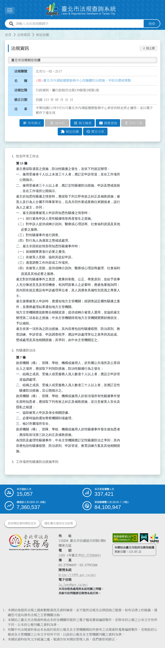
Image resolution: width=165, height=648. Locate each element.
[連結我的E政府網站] (144, 538)
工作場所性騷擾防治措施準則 (37, 461)
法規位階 (20, 90)
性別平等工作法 (27, 156)
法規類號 (20, 71)
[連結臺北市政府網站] (154, 539)
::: (2, 32)
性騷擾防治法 (26, 350)
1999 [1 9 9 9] (62, 555)
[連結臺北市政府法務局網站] (29, 542)
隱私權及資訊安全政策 (59, 523)
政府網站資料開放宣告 (22, 523)
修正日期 (20, 99)
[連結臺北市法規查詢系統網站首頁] (81, 10)
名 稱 (20, 80)
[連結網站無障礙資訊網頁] (125, 538)
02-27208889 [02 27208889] (90, 555)
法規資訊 (23, 34)
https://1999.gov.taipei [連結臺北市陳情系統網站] (77, 575)
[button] (10, 10)
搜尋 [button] (152, 23)
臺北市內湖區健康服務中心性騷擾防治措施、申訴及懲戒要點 (87, 80)
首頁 (8, 34)
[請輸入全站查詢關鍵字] (79, 24)
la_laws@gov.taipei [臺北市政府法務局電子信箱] (73, 584)
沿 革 (20, 109)
